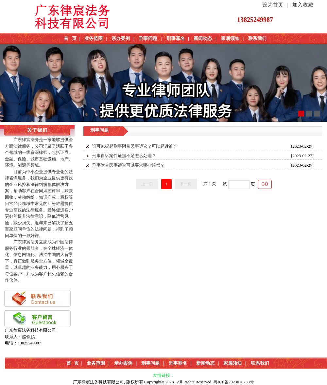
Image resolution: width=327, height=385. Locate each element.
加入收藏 (302, 5)
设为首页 (272, 5)
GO (265, 184)
